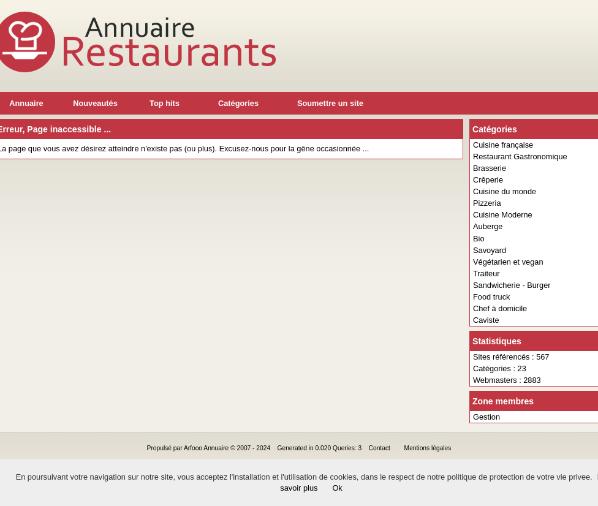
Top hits (165, 103)
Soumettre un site (330, 103)
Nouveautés (95, 103)
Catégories (238, 103)
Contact (379, 448)
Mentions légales (428, 448)
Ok (337, 488)
